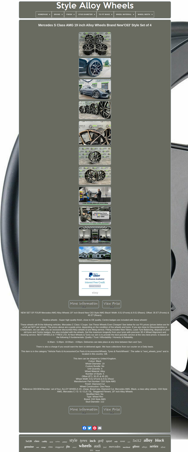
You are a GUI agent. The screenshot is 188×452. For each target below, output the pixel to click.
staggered (59, 447)
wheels (85, 445)
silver (163, 447)
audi (97, 446)
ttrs (91, 450)
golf (100, 440)
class (36, 441)
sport (109, 441)
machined (126, 447)
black (159, 440)
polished (64, 442)
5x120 (29, 441)
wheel (74, 447)
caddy (44, 441)
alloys (144, 447)
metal (51, 442)
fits (68, 446)
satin (129, 442)
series (154, 446)
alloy (148, 440)
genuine (29, 446)
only (116, 441)
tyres (83, 440)
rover (122, 441)
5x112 (137, 440)
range (43, 447)
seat (37, 447)
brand (98, 450)
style (73, 440)
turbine (58, 441)
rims (50, 447)
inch (93, 440)
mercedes (114, 446)
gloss (136, 446)
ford (104, 447)
